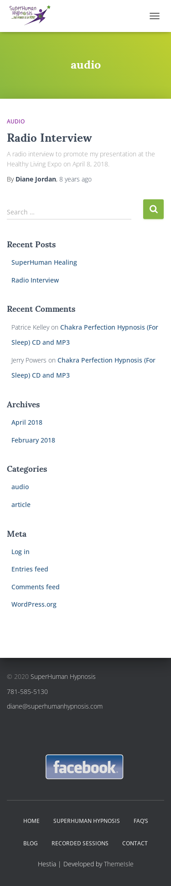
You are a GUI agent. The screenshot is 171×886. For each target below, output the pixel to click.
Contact (135, 843)
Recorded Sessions (80, 843)
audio (20, 486)
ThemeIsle (119, 863)
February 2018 (33, 440)
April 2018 (26, 422)
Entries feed (29, 569)
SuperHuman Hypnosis (63, 676)
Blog (30, 843)
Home (31, 821)
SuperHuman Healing (44, 262)
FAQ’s (141, 821)
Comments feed (35, 586)
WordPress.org (34, 604)
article (21, 504)
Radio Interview (49, 136)
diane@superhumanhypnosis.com (55, 706)
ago (75, 179)
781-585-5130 (27, 691)
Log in (20, 551)
